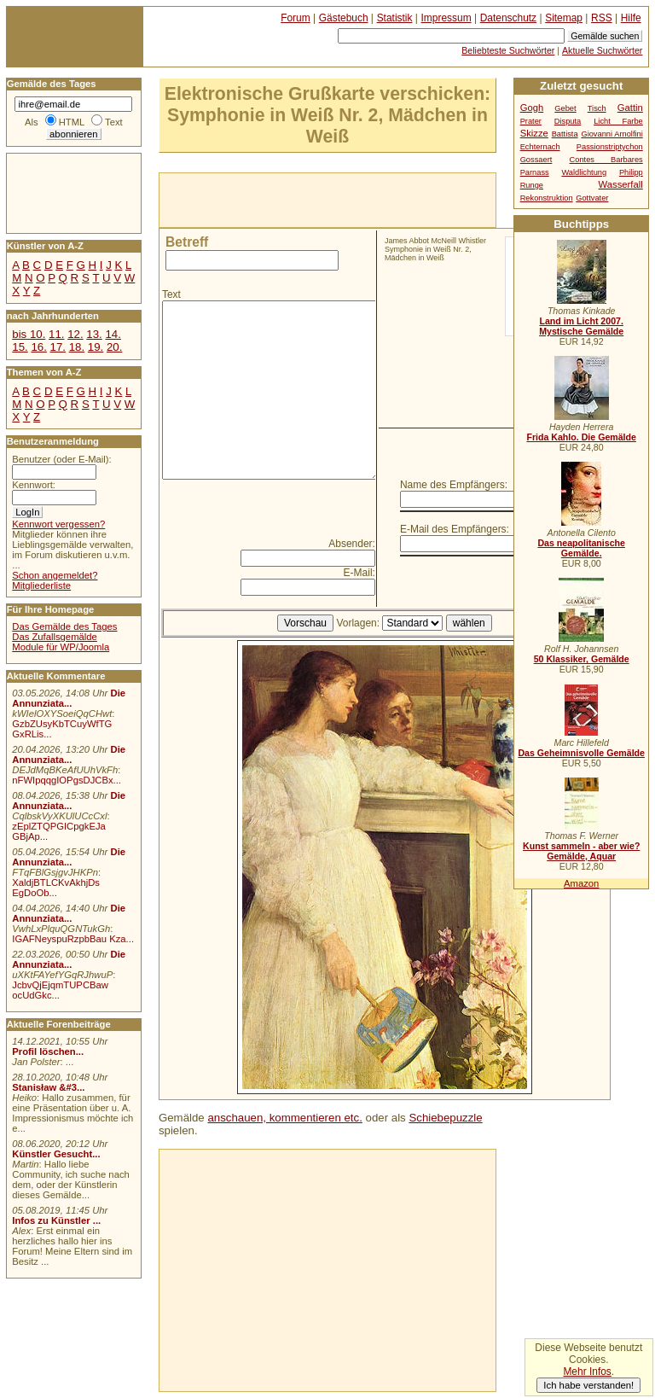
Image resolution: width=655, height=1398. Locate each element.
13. (93, 334)
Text (171, 294)
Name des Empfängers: (453, 485)
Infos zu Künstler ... (56, 1220)
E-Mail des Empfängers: (454, 529)
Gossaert (536, 159)
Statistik (395, 18)
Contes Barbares (606, 159)
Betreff (186, 242)
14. (112, 334)
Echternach (540, 147)
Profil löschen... (48, 1051)
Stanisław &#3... (48, 1087)
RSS (601, 18)
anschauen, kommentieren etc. (284, 1117)
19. (95, 347)
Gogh (532, 107)
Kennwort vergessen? (58, 524)
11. (56, 334)
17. (58, 347)
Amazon (581, 883)
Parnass (534, 172)
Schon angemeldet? (54, 575)
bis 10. (28, 334)
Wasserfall (621, 184)
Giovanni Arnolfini (611, 134)
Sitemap (564, 18)
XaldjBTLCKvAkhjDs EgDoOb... (56, 887)
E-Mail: (359, 573)
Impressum (446, 18)
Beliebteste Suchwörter (507, 50)
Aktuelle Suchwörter (602, 50)
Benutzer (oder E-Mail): (61, 459)
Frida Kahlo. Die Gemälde (581, 437)
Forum (295, 18)
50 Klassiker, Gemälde (581, 659)
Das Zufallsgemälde (54, 637)
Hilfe (631, 18)
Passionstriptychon (610, 147)
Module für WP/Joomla (60, 647)
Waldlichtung (583, 172)
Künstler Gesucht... (56, 1154)
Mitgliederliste (41, 585)
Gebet (565, 108)
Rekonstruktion (546, 198)
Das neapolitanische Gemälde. (581, 548)
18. (76, 347)
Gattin (630, 107)
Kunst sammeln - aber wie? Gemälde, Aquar (581, 851)
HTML (71, 122)
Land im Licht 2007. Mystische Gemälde (581, 326)
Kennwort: (33, 485)
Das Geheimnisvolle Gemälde (581, 753)
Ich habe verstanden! (588, 1385)
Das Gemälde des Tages (64, 626)
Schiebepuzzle (445, 1117)
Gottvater (592, 198)
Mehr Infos (587, 1372)
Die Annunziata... (68, 698)
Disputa (567, 121)
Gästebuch (343, 18)
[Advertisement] (359, 198)
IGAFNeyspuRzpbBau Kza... (73, 939)
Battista (565, 134)
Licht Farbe (618, 121)
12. (75, 334)
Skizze (534, 133)
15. (19, 347)
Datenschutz (508, 18)
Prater (531, 121)
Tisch (597, 108)
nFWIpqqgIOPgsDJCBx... (66, 780)
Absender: (351, 544)
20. (114, 347)
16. (38, 347)
